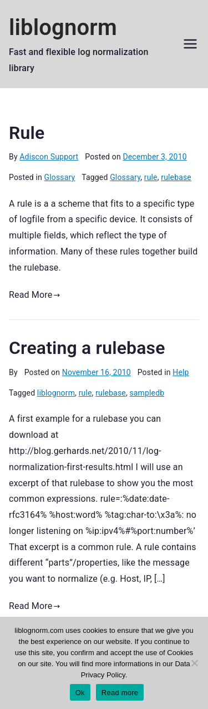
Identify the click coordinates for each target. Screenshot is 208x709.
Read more (120, 692)
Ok (80, 692)
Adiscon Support (48, 156)
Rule (26, 132)
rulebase (176, 177)
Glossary (59, 177)
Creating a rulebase (87, 347)
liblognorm (63, 27)
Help (181, 372)
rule (151, 177)
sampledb (146, 392)
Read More (34, 294)
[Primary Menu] (190, 44)
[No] (194, 662)
